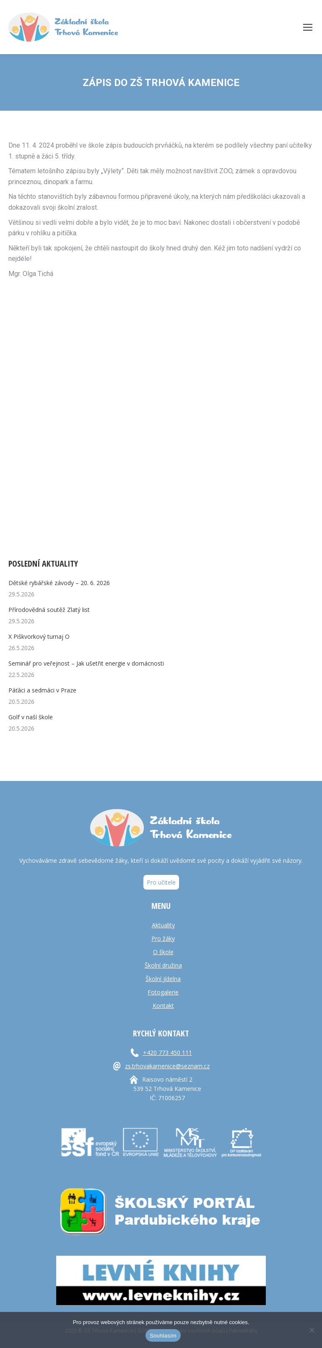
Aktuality (163, 925)
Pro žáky (163, 938)
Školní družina (163, 965)
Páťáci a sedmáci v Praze (42, 690)
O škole (163, 952)
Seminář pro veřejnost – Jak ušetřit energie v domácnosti (86, 663)
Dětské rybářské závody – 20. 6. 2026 (59, 583)
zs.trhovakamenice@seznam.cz (167, 1066)
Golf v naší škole (30, 717)
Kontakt (163, 1006)
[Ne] (311, 1330)
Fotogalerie (163, 992)
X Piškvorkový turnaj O (39, 636)
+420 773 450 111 (167, 1053)
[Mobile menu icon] (308, 27)
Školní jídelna (163, 979)
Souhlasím (163, 1335)
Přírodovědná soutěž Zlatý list (49, 610)
